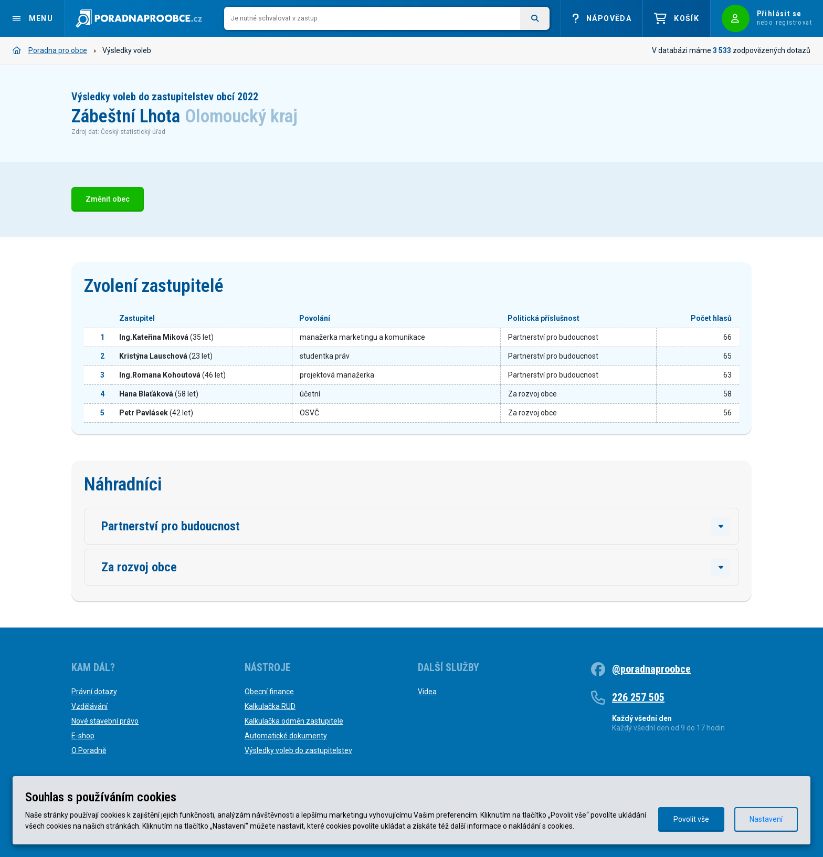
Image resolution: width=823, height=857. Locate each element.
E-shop (82, 735)
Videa (427, 691)
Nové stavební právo (105, 721)
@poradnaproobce (651, 669)
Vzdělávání (89, 706)
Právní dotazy (94, 691)
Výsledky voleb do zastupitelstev (298, 750)
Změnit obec (108, 199)
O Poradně (88, 750)
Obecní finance (269, 691)
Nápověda (601, 18)
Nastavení (766, 819)
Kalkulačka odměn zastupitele (294, 721)
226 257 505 (638, 697)
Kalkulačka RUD (270, 706)
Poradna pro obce (50, 50)
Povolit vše (691, 819)
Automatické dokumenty (286, 735)
